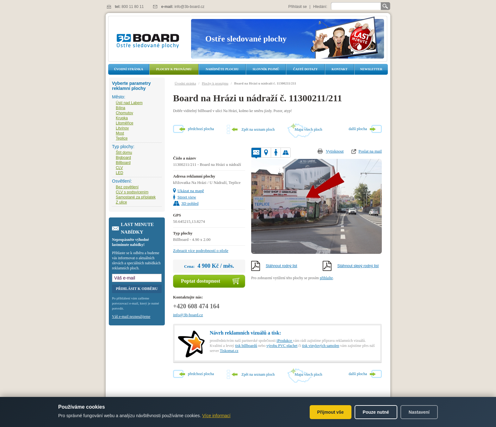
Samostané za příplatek (136, 197)
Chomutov (124, 113)
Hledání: (320, 6)
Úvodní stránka (128, 69)
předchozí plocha (201, 129)
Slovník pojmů (265, 69)
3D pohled (190, 203)
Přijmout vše (330, 412)
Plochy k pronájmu (174, 69)
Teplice (121, 138)
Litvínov (122, 128)
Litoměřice (124, 123)
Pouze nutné (376, 412)
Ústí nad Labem (129, 103)
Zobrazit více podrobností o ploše (200, 250)
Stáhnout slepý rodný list (358, 266)
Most (120, 133)
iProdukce (284, 340)
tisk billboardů (246, 345)
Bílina (120, 108)
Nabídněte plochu (222, 69)
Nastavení (419, 412)
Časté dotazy (305, 69)
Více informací (216, 415)
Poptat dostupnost (200, 281)
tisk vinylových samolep (320, 345)
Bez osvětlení (127, 187)
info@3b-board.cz (189, 6)
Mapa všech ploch (308, 129)
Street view (186, 197)
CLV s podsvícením (132, 192)
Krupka (122, 118)
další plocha (358, 129)
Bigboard (123, 157)
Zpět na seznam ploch (258, 129)
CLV (119, 168)
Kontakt (339, 69)
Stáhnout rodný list (281, 266)
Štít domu (124, 152)
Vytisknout (335, 151)
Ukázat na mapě (190, 190)
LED (119, 173)
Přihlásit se (297, 6)
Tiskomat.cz (229, 351)
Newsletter (371, 69)
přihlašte (326, 278)
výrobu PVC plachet (281, 345)
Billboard (123, 162)
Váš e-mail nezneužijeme (131, 316)
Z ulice (121, 202)
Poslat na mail (370, 151)
